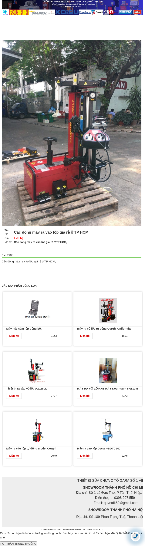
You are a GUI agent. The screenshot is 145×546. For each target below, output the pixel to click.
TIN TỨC (79, 18)
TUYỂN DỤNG (121, 18)
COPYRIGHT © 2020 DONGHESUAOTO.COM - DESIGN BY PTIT (72, 529)
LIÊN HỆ (10, 26)
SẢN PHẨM (59, 18)
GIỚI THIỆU (37, 18)
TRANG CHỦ (13, 18)
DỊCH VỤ (98, 18)
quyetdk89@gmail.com (121, 503)
